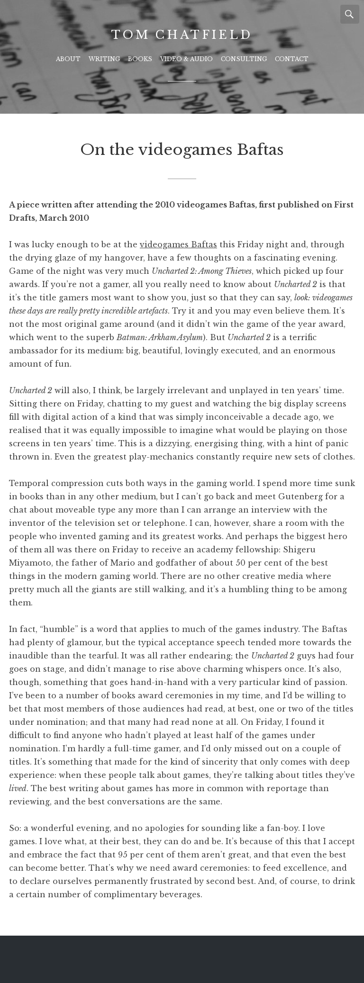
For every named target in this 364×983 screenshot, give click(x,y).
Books (140, 59)
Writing (104, 59)
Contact (292, 59)
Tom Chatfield (181, 35)
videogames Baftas (178, 244)
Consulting (244, 59)
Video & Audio (186, 59)
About (68, 59)
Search (349, 14)
